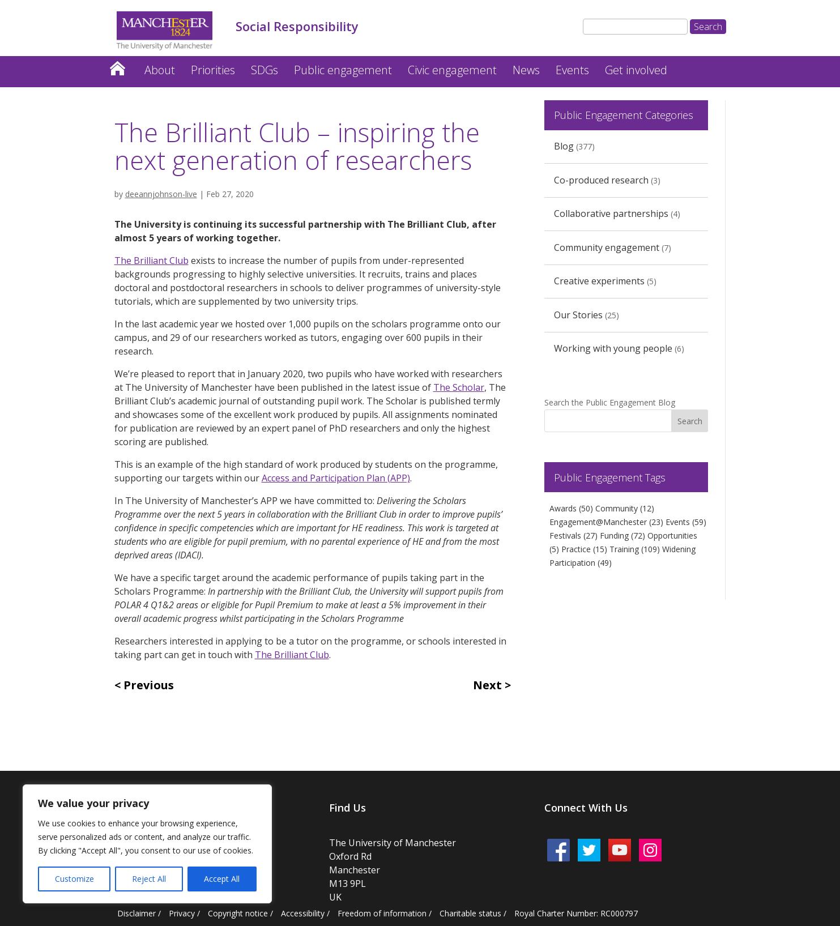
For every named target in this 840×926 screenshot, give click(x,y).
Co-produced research (601, 180)
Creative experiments (599, 281)
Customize (74, 878)
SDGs (264, 70)
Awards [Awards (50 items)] (571, 508)
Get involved (636, 70)
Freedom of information (382, 913)
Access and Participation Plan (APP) (336, 478)
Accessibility (303, 913)
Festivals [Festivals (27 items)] (573, 535)
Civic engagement (452, 70)
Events (572, 70)
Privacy (182, 913)
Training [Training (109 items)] (634, 549)
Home (117, 65)
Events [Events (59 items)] (686, 522)
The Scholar (458, 387)
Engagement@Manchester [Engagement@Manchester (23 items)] (606, 522)
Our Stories (578, 315)
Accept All (222, 878)
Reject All (149, 878)
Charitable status (470, 913)
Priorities (213, 70)
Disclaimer (136, 913)
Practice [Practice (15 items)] (584, 549)
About (159, 70)
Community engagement (606, 247)
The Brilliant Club (151, 260)
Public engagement (343, 70)
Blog (564, 146)
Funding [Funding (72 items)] (622, 535)
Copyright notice (238, 913)
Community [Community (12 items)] (624, 508)
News (526, 70)
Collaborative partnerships (611, 213)
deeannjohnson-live (161, 194)
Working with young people (613, 348)
